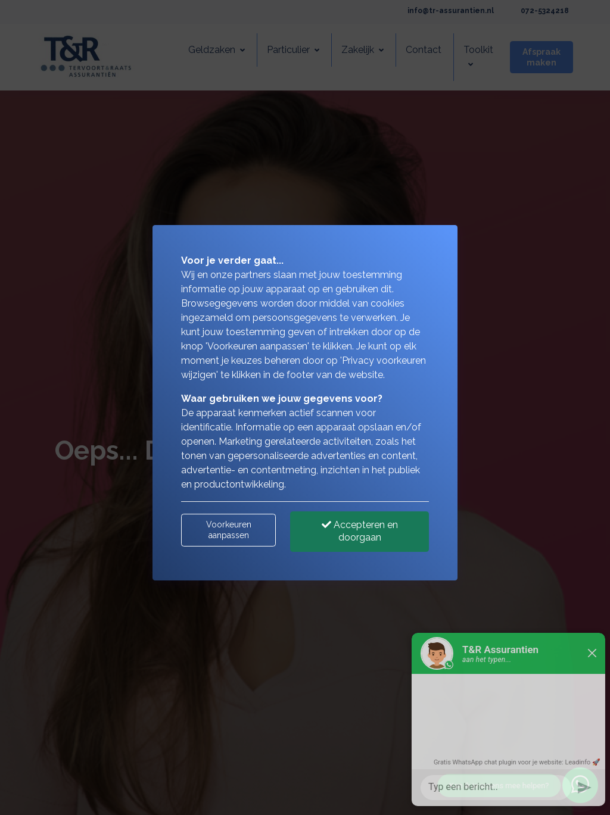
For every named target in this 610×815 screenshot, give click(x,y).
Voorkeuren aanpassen (228, 530)
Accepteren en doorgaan (360, 531)
